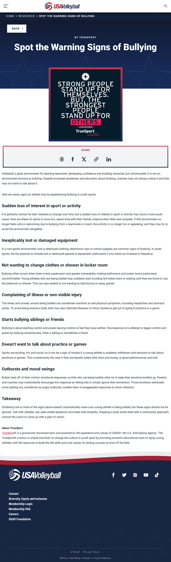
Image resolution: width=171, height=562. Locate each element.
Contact (14, 494)
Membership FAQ (19, 509)
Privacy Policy (91, 552)
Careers (14, 514)
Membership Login (21, 504)
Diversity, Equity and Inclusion (28, 499)
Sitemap (75, 552)
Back (16, 28)
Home (10, 16)
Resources (27, 16)
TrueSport (8, 433)
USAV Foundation (20, 519)
